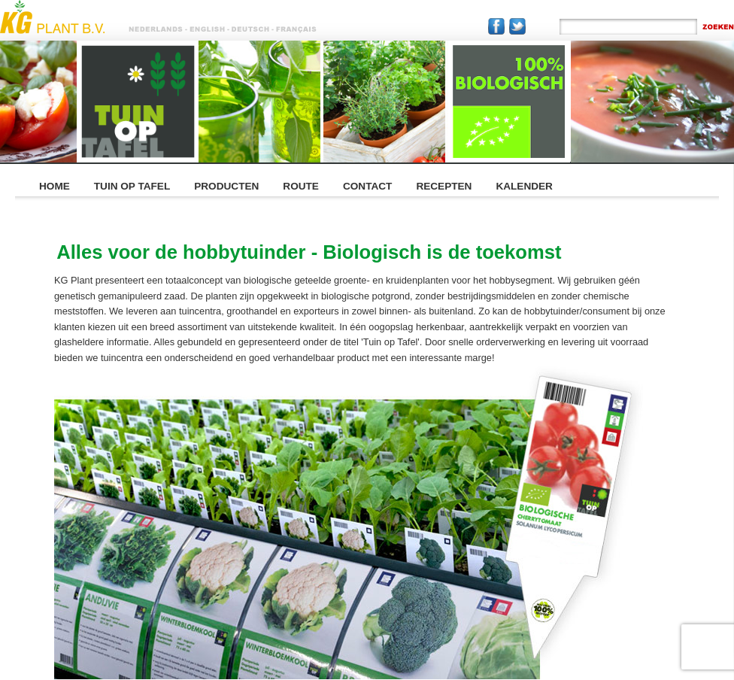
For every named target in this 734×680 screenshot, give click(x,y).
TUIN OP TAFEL (132, 186)
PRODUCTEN (226, 186)
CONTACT (367, 186)
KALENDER (524, 186)
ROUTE (301, 186)
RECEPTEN (444, 186)
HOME (54, 186)
